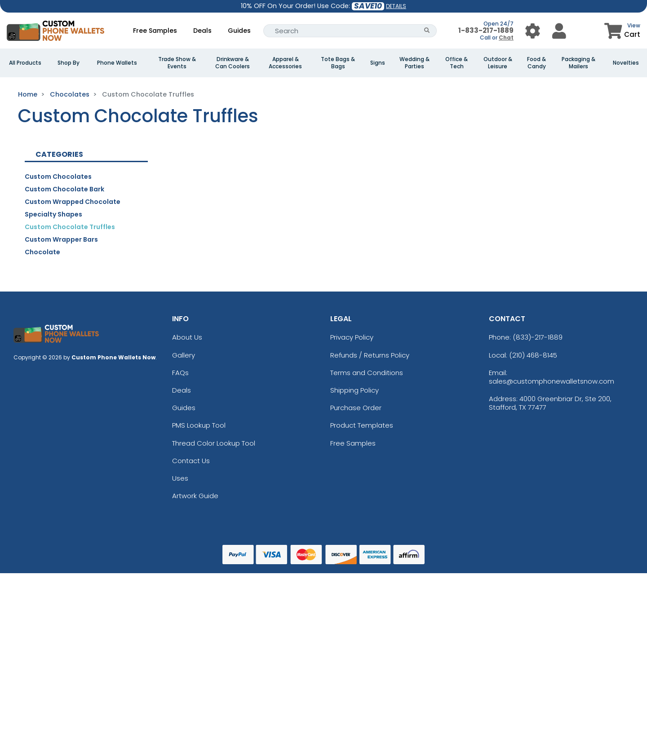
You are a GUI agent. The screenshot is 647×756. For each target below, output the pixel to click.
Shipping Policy (354, 390)
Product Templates (361, 425)
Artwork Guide (195, 495)
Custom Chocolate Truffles (70, 226)
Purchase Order (355, 407)
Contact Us (191, 460)
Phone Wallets (117, 62)
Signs (377, 62)
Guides (239, 30)
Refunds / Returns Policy (369, 355)
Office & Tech (456, 63)
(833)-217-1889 (538, 337)
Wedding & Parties (414, 63)
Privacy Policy (351, 337)
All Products (25, 62)
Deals (202, 30)
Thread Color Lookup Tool (213, 443)
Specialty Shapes (53, 214)
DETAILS (396, 6)
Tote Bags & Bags (338, 63)
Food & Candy (536, 63)
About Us (187, 337)
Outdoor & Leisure (497, 63)
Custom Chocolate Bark (64, 189)
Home (27, 94)
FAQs (180, 372)
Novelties (626, 62)
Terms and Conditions (366, 372)
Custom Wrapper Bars (61, 239)
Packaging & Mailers (578, 63)
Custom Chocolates (58, 176)
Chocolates (69, 94)
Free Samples (155, 30)
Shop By (69, 62)
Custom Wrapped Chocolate (72, 201)
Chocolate (42, 252)
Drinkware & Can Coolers (232, 63)
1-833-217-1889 (486, 30)
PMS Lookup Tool (199, 425)
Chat (506, 37)
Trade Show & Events (177, 63)
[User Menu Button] (532, 30)
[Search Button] (427, 30)
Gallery (183, 355)
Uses (180, 478)
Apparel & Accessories (285, 63)
